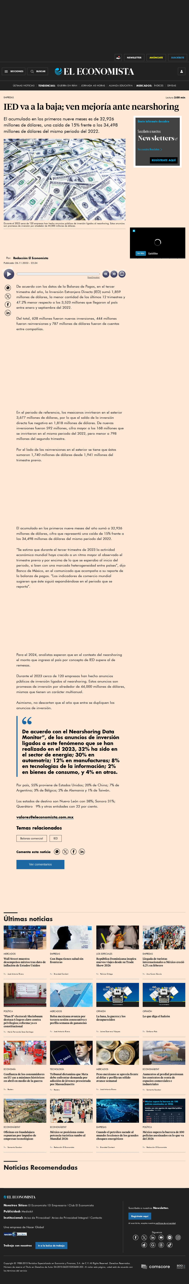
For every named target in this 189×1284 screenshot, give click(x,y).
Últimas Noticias (24, 85)
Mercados (10, 953)
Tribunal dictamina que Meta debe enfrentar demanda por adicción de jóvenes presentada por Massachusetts (70, 1079)
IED (56, 838)
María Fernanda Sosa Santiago (20, 1032)
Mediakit (27, 1211)
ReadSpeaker (93, 277)
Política (8, 1011)
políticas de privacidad (165, 1223)
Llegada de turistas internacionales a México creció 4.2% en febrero (164, 962)
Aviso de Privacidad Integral (70, 1217)
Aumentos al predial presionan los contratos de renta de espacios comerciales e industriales (163, 1079)
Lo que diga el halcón (156, 1016)
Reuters (10, 1089)
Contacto (96, 1217)
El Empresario (57, 1205)
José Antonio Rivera (16, 974)
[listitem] (9, 274)
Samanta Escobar (154, 1089)
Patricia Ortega (106, 974)
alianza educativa (121, 85)
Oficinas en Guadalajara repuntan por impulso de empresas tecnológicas (20, 1135)
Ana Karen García (154, 974)
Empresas (9, 97)
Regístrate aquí (139, 1216)
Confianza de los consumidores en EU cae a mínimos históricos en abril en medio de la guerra (24, 1078)
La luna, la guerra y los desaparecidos (111, 1018)
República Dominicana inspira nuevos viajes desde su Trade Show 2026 (116, 962)
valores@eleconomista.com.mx (45, 817)
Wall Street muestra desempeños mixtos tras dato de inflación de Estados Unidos (25, 962)
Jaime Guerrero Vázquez (110, 1031)
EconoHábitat (151, 1069)
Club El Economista (81, 1205)
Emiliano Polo (152, 1031)
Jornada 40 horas (93, 85)
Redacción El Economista (64, 1147)
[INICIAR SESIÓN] (181, 71)
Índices (159, 85)
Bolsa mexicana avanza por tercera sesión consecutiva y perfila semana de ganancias (68, 1020)
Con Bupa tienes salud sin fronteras (67, 960)
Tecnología (57, 1069)
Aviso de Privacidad (37, 1217)
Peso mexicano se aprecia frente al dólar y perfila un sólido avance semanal (117, 1078)
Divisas (171, 85)
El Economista (37, 1205)
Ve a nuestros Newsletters (148, 149)
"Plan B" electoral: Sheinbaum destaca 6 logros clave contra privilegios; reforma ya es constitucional (23, 1021)
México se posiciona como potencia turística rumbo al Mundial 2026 (68, 1135)
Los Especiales (104, 953)
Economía (10, 1069)
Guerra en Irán (67, 85)
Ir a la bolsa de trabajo (51, 1245)
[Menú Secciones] (13, 71)
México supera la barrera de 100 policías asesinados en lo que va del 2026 (164, 1135)
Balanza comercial (31, 838)
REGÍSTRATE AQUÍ (164, 160)
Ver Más (140, 253)
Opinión (101, 1011)
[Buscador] (37, 71)
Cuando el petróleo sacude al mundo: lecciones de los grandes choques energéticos (117, 1135)
